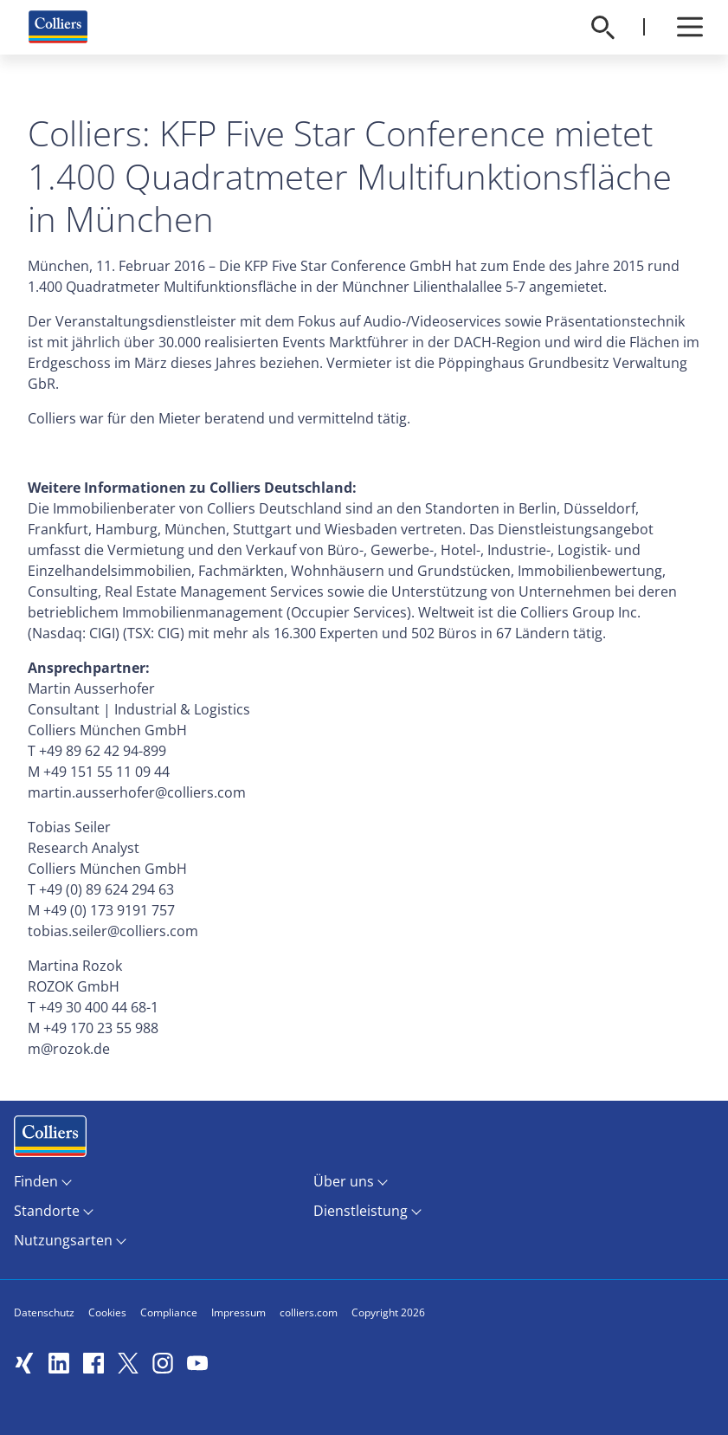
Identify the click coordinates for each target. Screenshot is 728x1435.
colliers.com (309, 1312)
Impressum (238, 1312)
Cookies (107, 1312)
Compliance (168, 1312)
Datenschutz (44, 1312)
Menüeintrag (50, 1140)
